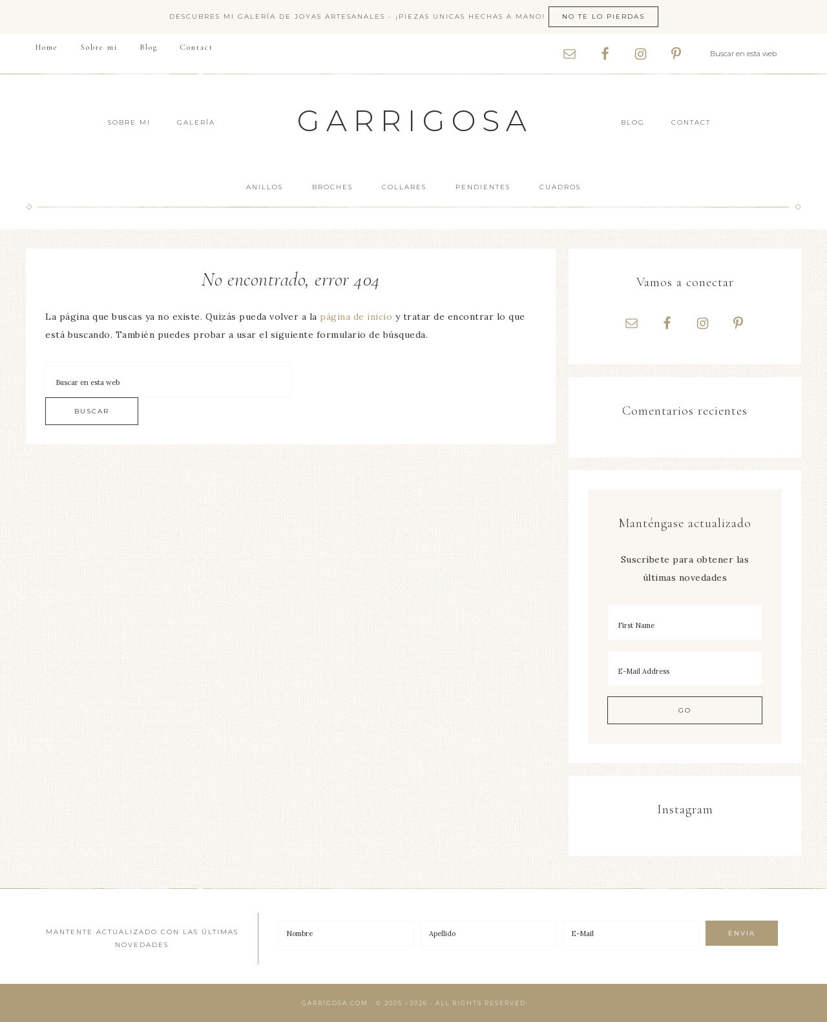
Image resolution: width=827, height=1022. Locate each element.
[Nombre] (346, 933)
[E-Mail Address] (684, 668)
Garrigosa (415, 120)
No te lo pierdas (603, 16)
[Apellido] (489, 933)
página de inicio (356, 316)
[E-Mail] (631, 933)
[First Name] (684, 622)
